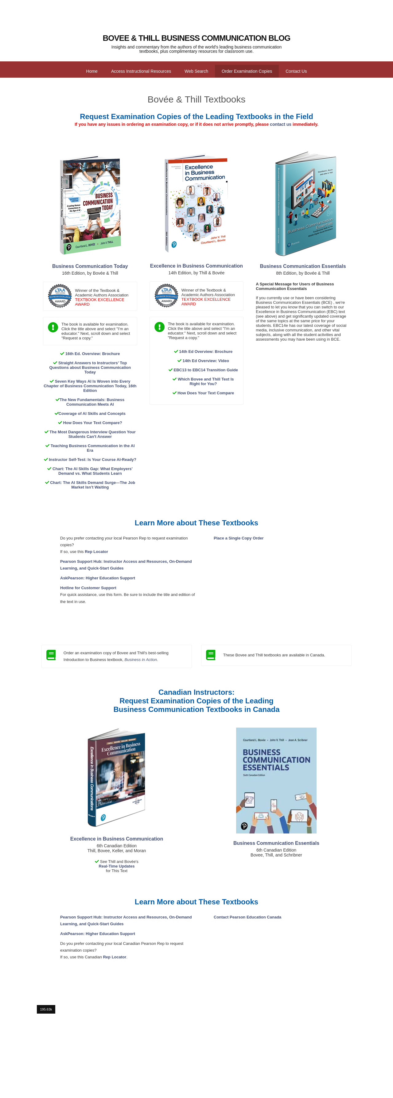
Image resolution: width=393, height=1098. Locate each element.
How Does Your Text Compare (205, 393)
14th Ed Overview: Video (206, 360)
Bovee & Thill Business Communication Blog (196, 38)
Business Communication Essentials (303, 266)
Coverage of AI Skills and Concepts (92, 413)
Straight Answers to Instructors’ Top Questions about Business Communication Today (90, 367)
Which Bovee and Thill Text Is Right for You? (206, 381)
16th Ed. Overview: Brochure (92, 353)
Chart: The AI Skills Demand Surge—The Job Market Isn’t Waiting (92, 484)
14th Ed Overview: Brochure (205, 351)
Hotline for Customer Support (88, 588)
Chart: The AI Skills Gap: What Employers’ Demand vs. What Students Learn (93, 471)
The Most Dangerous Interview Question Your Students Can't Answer (92, 434)
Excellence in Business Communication (196, 266)
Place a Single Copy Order (239, 538)
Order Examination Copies (247, 71)
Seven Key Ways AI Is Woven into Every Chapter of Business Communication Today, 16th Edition (90, 386)
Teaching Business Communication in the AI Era (93, 448)
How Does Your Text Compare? (92, 422)
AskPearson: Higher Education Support (97, 578)
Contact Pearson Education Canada (247, 917)
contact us (280, 124)
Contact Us (296, 71)
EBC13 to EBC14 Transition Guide (206, 370)
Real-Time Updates (117, 866)
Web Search (196, 71)
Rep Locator (96, 551)
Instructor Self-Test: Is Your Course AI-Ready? (92, 459)
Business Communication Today (90, 266)
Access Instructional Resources (141, 71)
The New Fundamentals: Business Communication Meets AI (92, 402)
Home (92, 71)
